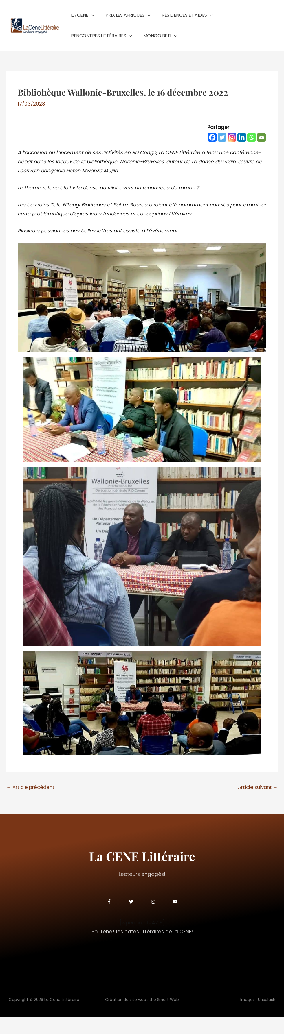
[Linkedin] (241, 154)
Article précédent (31, 804)
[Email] (261, 154)
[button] (88, 19)
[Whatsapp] (251, 154)
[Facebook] (212, 154)
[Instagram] (232, 154)
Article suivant (257, 804)
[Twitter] (222, 154)
